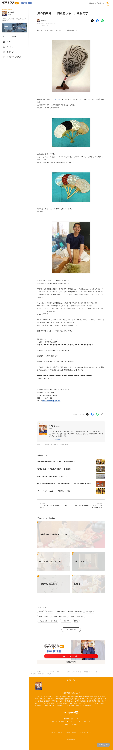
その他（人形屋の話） (77, 616)
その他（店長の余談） (60, 616)
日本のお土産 (60, 611)
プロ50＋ (68, 732)
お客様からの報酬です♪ (75, 611)
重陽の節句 (49, 611)
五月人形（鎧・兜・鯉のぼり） (48, 621)
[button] (58, 439)
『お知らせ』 (55, 99)
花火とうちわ (45, 25)
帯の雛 (41, 611)
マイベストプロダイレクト (58, 732)
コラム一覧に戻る (71, 629)
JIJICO (74, 732)
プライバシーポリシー (73, 722)
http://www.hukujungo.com (51, 401)
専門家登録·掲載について (71, 719)
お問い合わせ (86, 722)
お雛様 (76, 621)
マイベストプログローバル (84, 732)
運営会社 (54, 722)
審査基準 (88, 705)
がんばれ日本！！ (44, 616)
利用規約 (61, 722)
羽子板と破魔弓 (66, 621)
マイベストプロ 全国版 (71, 724)
